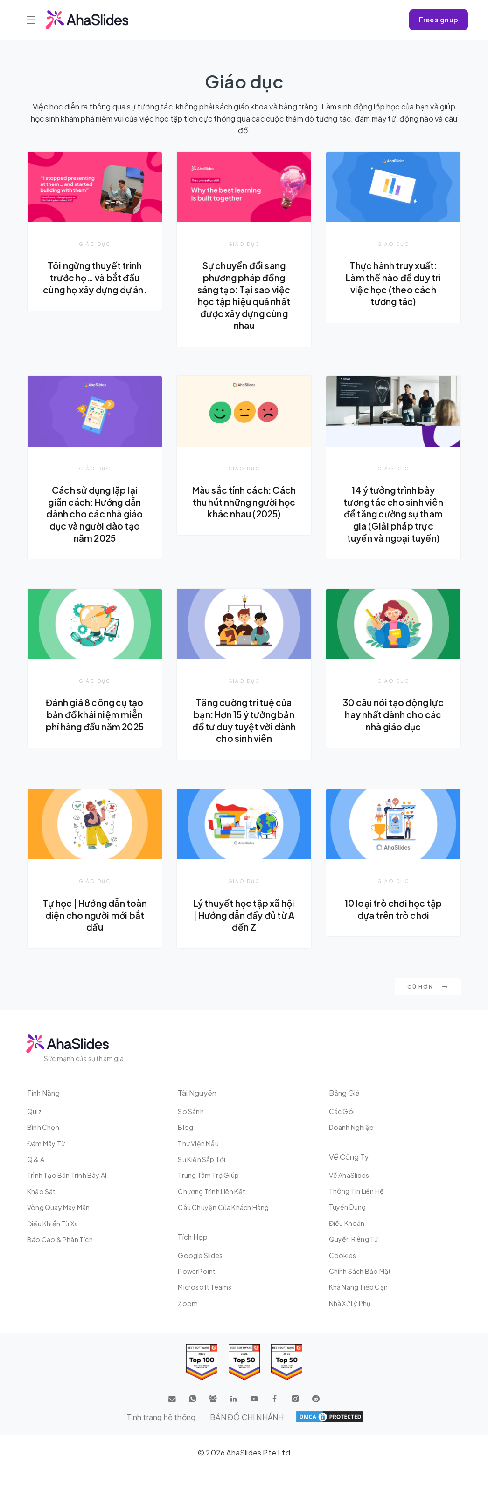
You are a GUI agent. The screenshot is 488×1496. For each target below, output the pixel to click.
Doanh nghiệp (351, 1127)
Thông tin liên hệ (356, 1191)
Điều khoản (347, 1223)
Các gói (342, 1111)
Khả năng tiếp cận (358, 1287)
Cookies (342, 1255)
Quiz (34, 1111)
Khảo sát (41, 1191)
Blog (185, 1127)
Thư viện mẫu (198, 1143)
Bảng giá (345, 1093)
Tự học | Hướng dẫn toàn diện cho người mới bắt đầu (94, 915)
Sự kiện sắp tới (201, 1159)
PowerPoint (197, 1271)
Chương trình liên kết (211, 1191)
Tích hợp (193, 1237)
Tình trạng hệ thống (160, 1417)
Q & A (35, 1159)
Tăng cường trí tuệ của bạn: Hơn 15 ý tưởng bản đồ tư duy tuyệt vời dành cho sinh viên (244, 721)
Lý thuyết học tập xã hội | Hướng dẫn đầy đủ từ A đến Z (244, 915)
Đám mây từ (46, 1143)
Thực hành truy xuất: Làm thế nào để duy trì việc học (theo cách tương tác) (393, 283)
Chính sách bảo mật (360, 1271)
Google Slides (200, 1255)
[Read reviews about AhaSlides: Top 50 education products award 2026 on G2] (244, 1362)
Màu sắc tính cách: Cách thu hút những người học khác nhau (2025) (244, 508)
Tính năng (44, 1093)
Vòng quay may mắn (58, 1207)
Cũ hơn (427, 988)
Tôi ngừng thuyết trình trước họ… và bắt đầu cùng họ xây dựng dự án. (94, 283)
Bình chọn (43, 1127)
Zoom (188, 1303)
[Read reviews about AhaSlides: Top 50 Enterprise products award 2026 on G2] (286, 1362)
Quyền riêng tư (353, 1239)
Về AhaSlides (349, 1175)
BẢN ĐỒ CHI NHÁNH (247, 1417)
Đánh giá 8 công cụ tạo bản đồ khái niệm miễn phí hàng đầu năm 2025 (94, 715)
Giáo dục (95, 244)
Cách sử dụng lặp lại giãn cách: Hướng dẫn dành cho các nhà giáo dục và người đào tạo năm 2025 (94, 514)
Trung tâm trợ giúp (208, 1175)
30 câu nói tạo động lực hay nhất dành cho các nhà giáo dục (393, 715)
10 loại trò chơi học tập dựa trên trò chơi (393, 910)
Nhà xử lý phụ (350, 1303)
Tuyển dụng (347, 1207)
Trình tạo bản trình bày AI (66, 1175)
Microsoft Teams (204, 1287)
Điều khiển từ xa (52, 1223)
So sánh (190, 1111)
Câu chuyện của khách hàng (223, 1207)
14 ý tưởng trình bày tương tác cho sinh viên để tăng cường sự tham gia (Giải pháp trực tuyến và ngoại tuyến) (393, 514)
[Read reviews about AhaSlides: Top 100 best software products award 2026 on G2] (201, 1362)
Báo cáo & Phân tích (60, 1239)
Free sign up (438, 19)
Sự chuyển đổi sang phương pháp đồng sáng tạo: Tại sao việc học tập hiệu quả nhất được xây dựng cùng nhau (244, 295)
